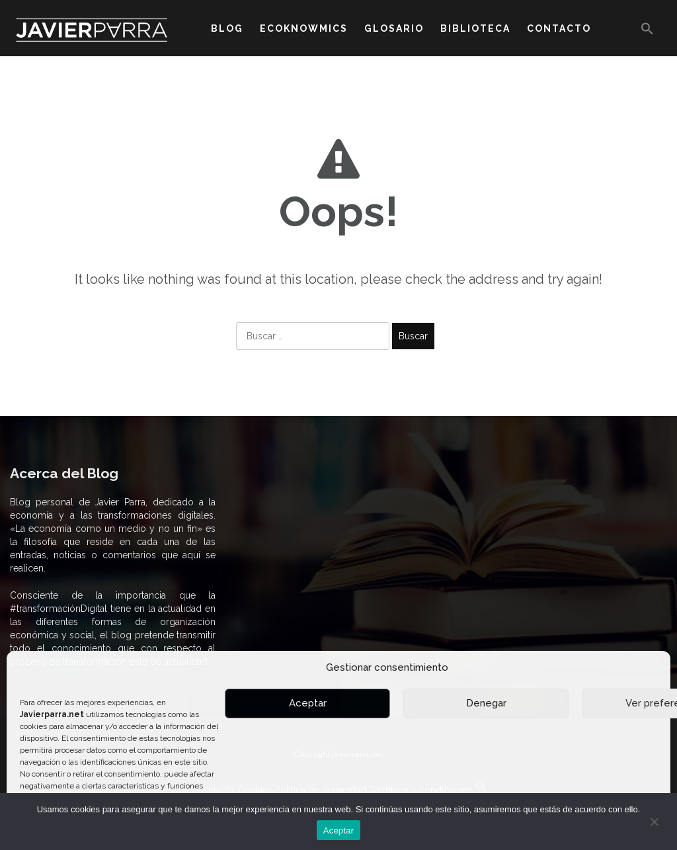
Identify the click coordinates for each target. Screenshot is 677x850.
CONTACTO (559, 28)
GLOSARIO (394, 28)
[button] (647, 31)
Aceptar (308, 703)
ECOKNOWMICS (304, 28)
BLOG (227, 28)
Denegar (486, 703)
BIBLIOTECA (475, 28)
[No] (653, 821)
